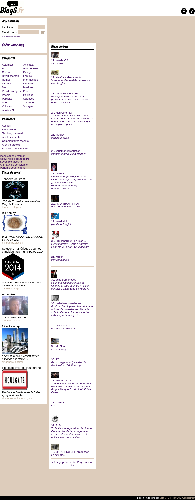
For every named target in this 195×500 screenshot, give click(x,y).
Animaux (28, 64)
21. (72, 58)
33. (72, 305)
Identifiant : (8, 27)
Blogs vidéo (9, 129)
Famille (27, 75)
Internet (6, 83)
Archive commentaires (15, 148)
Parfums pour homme (12, 167)
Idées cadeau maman (12, 155)
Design (27, 72)
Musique (28, 87)
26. (72, 150)
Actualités (8, 64)
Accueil (6, 125)
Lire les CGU (174, 498)
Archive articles (11, 144)
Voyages (28, 106)
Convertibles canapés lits (14, 158)
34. (72, 325)
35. (72, 344)
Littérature (29, 83)
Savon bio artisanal (11, 161)
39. (72, 426)
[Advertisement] (62, 30)
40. (72, 449)
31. (72, 256)
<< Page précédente (64, 462)
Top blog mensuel (12, 133)
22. (72, 77)
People (27, 91)
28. (72, 201)
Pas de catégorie (12, 91)
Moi (4, 87)
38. (72, 402)
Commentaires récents (15, 140)
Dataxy (162, 498)
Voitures (7, 106)
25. (72, 134)
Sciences (28, 98)
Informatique (30, 79)
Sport (5, 102)
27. (72, 176)
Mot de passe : (10, 32)
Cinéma (6, 72)
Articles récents (11, 137)
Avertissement (188, 498)
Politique (28, 94)
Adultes (6, 110)
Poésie (6, 94)
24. (72, 117)
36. (72, 361)
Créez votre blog (13, 45)
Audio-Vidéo (30, 68)
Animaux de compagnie (14, 164)
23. (72, 96)
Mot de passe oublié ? (11, 36)
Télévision (29, 102)
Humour (6, 79)
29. (72, 219)
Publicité (7, 98)
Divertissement (11, 75)
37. (72, 382)
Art (3, 68)
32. (72, 279)
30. (72, 239)
